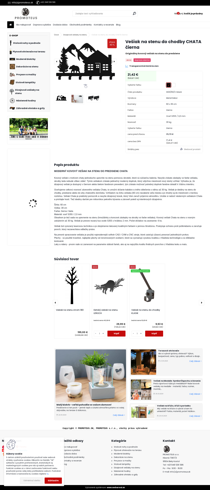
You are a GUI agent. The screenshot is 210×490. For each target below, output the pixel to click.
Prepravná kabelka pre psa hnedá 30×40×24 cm (35, 197)
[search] (134, 13)
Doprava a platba (42, 24)
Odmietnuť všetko (31, 480)
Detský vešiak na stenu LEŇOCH (106, 312)
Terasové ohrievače (168, 350)
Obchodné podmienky (81, 24)
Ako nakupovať (23, 24)
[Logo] (25, 13)
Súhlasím (53, 480)
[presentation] (56, 61)
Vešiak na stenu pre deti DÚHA (36, 227)
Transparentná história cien (142, 66)
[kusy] (99, 334)
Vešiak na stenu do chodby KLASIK (145, 312)
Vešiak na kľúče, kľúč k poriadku (174, 405)
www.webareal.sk (116, 487)
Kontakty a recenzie (104, 24)
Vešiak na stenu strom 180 (70, 310)
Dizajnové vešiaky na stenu (75, 34)
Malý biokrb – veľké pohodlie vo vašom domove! (84, 404)
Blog (118, 24)
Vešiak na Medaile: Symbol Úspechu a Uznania (176, 381)
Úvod (56, 34)
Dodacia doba (60, 24)
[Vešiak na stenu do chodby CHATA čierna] (85, 61)
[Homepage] (10, 25)
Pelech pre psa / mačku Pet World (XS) (36, 162)
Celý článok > (119, 415)
